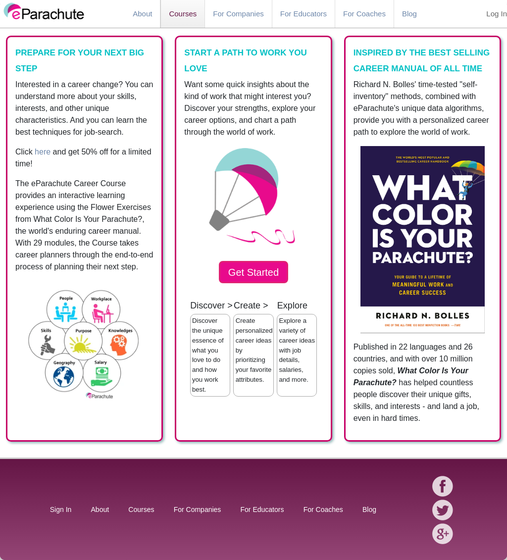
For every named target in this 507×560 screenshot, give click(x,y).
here (43, 152)
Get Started (253, 272)
